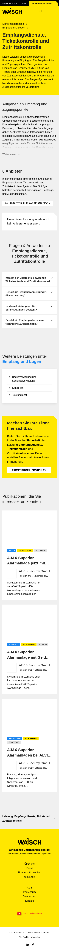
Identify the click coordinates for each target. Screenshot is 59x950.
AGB (29, 887)
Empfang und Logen (21, 361)
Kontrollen (15, 388)
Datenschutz (29, 896)
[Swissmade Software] (29, 913)
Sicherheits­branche (44, 4)
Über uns (29, 863)
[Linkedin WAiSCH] (27, 944)
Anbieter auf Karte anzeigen (27, 203)
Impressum (29, 892)
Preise (29, 868)
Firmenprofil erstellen (29, 470)
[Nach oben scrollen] (55, 818)
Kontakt (29, 901)
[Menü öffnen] (52, 11)
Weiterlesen (11, 154)
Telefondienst (17, 395)
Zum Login (30, 877)
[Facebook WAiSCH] (32, 944)
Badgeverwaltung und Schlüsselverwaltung (22, 379)
